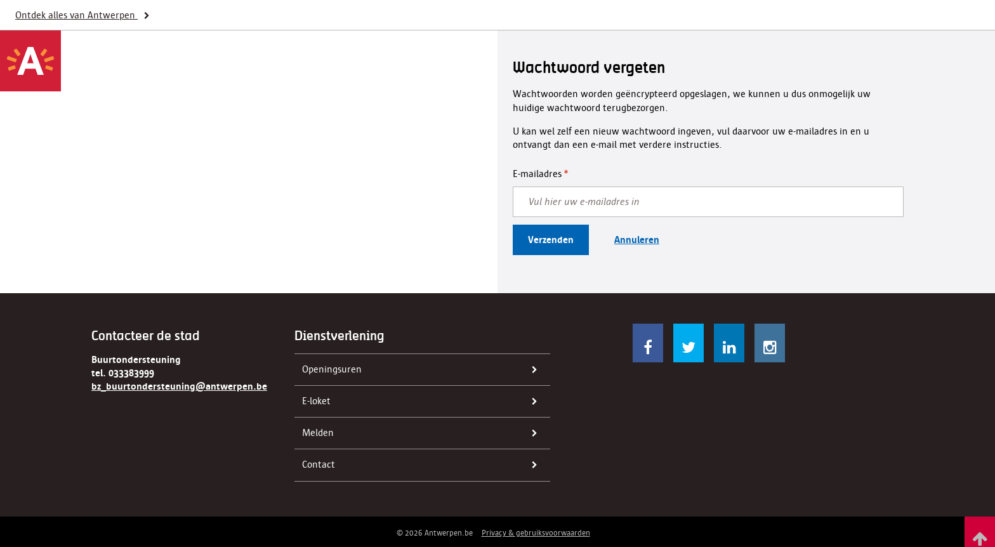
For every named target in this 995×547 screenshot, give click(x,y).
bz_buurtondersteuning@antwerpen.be (179, 386)
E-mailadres (537, 174)
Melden (423, 433)
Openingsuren (423, 370)
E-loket (423, 402)
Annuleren (636, 240)
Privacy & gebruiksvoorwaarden (536, 532)
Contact (423, 465)
